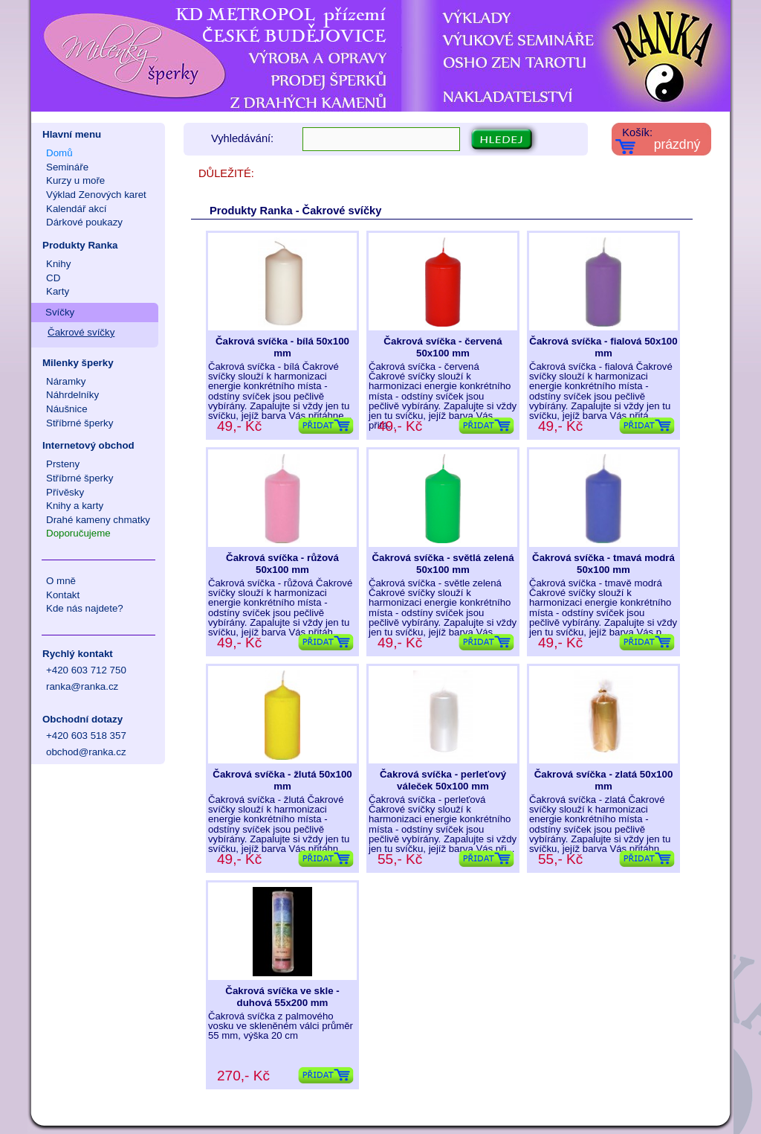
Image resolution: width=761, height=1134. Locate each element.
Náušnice (67, 408)
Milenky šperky (78, 362)
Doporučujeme (78, 533)
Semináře (67, 167)
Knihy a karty (74, 505)
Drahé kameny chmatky (98, 519)
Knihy (58, 263)
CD (53, 278)
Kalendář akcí (76, 208)
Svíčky (59, 312)
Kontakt (63, 594)
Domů (59, 152)
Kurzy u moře (75, 180)
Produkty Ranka (79, 245)
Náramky (65, 381)
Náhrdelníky (72, 394)
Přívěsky (65, 492)
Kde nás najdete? (84, 608)
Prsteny (63, 464)
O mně (61, 580)
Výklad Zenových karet (96, 194)
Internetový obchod (88, 445)
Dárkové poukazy (84, 222)
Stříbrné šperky (79, 423)
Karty (57, 291)
